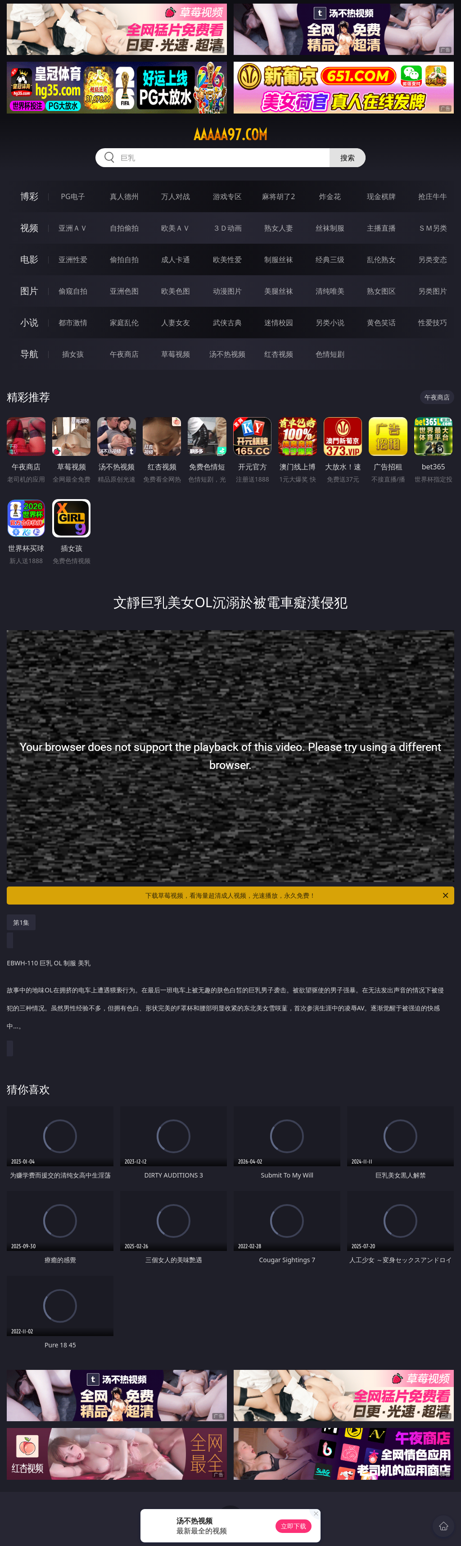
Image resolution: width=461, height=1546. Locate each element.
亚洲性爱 (73, 259)
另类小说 (330, 322)
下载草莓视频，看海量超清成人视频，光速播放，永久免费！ (297, 895)
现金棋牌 (381, 196)
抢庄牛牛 (432, 196)
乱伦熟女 (381, 259)
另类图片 (432, 291)
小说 (29, 322)
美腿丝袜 (278, 291)
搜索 (347, 158)
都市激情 (73, 322)
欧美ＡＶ (175, 228)
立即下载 (293, 1526)
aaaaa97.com (230, 135)
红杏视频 (278, 354)
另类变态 (432, 259)
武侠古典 (227, 322)
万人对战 (175, 196)
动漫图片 (227, 291)
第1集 (21, 922)
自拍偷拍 (124, 228)
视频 (29, 228)
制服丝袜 (278, 259)
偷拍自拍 (124, 259)
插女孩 (73, 354)
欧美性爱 (227, 259)
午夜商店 (124, 354)
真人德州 (124, 196)
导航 (29, 354)
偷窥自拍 (73, 291)
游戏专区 (227, 196)
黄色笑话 (381, 322)
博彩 (29, 196)
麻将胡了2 (278, 196)
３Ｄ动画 (227, 228)
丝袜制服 (330, 228)
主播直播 (381, 228)
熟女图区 (381, 291)
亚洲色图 (124, 291)
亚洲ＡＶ (73, 228)
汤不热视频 (227, 354)
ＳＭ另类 (432, 228)
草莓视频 (175, 354)
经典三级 (330, 259)
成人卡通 (175, 259)
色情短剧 (330, 354)
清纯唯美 (330, 291)
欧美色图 (175, 291)
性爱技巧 (432, 322)
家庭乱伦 (124, 322)
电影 (29, 259)
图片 (29, 291)
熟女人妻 (278, 228)
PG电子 (73, 196)
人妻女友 (175, 322)
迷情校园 (278, 322)
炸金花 (330, 196)
